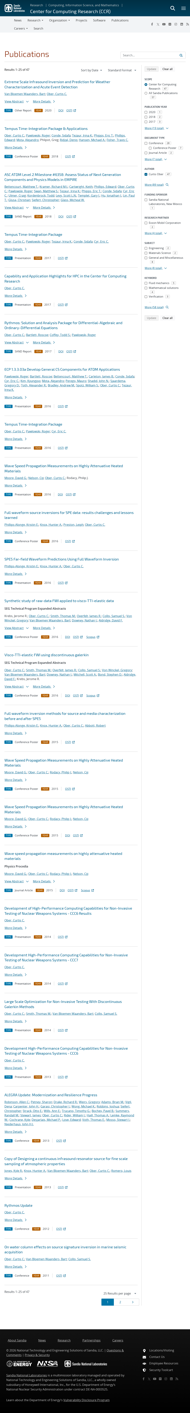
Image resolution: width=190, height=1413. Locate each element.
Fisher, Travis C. (117, 140)
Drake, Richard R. (65, 1102)
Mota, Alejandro (27, 140)
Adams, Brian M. (112, 1102)
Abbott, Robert (95, 726)
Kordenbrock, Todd (40, 195)
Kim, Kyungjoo (30, 381)
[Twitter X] (158, 24)
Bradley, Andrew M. (61, 385)
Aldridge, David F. (111, 620)
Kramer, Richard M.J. (54, 187)
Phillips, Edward (105, 187)
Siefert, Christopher (45, 200)
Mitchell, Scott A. (85, 674)
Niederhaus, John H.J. (19, 1124)
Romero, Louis (121, 1171)
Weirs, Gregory (89, 1102)
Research (36, 5)
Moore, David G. (15, 478)
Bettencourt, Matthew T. (21, 187)
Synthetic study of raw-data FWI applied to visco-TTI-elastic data (59, 600)
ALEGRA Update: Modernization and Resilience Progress (50, 1095)
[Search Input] (153, 55)
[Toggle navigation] (7, 24)
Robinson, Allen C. (16, 1102)
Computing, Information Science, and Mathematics (83, 5)
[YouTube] (164, 24)
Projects (81, 20)
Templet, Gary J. (89, 195)
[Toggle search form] (173, 8)
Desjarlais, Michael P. (46, 1120)
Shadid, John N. (98, 381)
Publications (120, 20)
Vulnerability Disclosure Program (86, 1400)
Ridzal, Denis (68, 140)
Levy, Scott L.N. (66, 195)
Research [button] (34, 20)
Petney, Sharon (41, 1102)
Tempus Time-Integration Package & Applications (46, 128)
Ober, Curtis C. (57, 94)
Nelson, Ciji (36, 478)
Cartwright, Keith (81, 187)
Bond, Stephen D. (110, 674)
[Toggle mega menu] (184, 8)
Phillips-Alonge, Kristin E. (21, 525)
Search (38, 28)
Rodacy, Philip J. (61, 772)
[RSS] (177, 1379)
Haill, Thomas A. (98, 1115)
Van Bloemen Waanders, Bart (24, 94)
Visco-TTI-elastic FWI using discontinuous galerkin (46, 655)
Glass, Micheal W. (73, 200)
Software (99, 20)
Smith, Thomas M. (62, 616)
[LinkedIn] (181, 24)
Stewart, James (30, 1115)
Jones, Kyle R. (13, 1171)
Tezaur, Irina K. (82, 135)
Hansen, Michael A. (92, 140)
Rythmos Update (18, 1205)
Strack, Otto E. (32, 1111)
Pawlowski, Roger (38, 135)
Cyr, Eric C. (101, 242)
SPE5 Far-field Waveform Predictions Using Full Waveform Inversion (61, 559)
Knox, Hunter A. (51, 525)
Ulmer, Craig (17, 195)
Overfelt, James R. (89, 616)
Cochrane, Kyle (19, 1120)
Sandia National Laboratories (26, 1375)
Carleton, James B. (101, 376)
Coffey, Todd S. (60, 335)
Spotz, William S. (87, 385)
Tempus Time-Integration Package (33, 234)
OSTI (71, 110)
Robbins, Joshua (108, 1106)
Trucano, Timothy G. (76, 1111)
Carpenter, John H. (26, 1106)
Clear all (168, 69)
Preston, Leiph (73, 525)
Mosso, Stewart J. (118, 1120)
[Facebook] (152, 24)
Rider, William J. (74, 1115)
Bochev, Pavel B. (103, 1111)
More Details (44, 101)
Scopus (93, 637)
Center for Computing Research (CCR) (70, 11)
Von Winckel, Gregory (117, 670)
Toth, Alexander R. (33, 385)
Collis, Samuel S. (114, 616)
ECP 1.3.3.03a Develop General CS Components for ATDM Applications (62, 369)
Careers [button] (19, 28)
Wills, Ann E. (52, 1111)
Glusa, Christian (19, 200)
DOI (60, 110)
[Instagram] (176, 24)
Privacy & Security (37, 1355)
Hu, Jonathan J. (111, 195)
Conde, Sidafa (61, 135)
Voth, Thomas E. (93, 1120)
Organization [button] (58, 20)
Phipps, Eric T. (103, 135)
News (18, 20)
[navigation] (92, 70)
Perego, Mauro (76, 381)
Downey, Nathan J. (84, 620)
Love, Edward (71, 1120)
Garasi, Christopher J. (55, 1106)
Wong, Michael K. (83, 1106)
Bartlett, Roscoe (37, 335)
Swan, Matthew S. (46, 191)
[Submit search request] (181, 55)
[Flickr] (170, 24)
